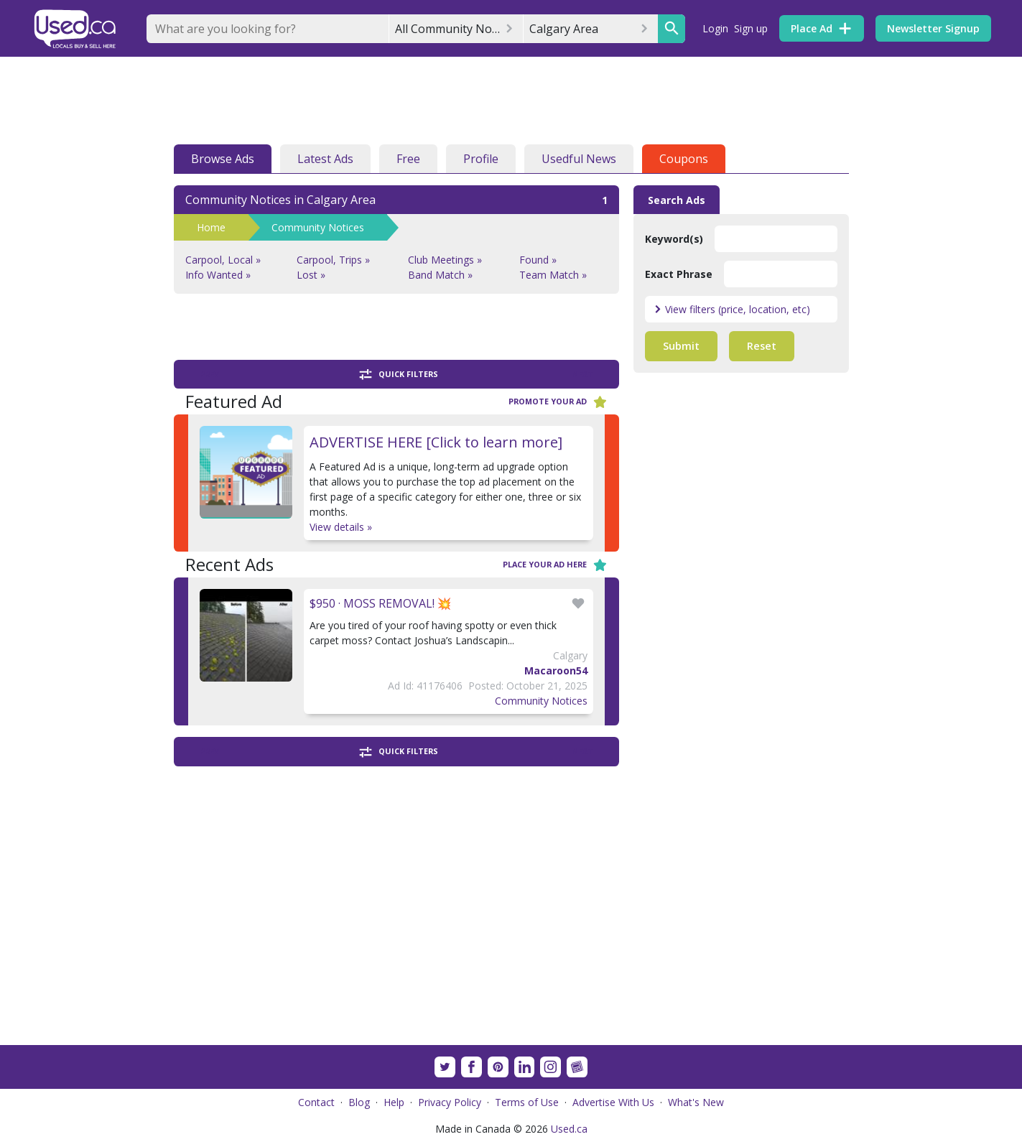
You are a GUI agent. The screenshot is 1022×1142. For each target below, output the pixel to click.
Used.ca (569, 1129)
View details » (341, 527)
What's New (696, 1102)
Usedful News (579, 159)
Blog (359, 1102)
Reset (761, 346)
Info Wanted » (218, 275)
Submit (681, 346)
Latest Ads (325, 159)
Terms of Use (527, 1102)
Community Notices (317, 227)
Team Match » (553, 275)
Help (394, 1102)
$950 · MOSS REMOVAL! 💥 (381, 603)
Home (211, 227)
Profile (480, 159)
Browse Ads (222, 159)
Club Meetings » (445, 259)
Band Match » (440, 275)
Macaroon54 (555, 670)
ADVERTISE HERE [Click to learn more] (436, 442)
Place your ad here (555, 564)
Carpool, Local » (223, 259)
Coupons (683, 159)
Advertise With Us (613, 1102)
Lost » (311, 275)
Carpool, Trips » (333, 259)
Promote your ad (558, 401)
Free (408, 159)
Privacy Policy (449, 1102)
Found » (538, 259)
